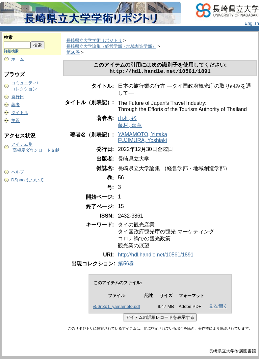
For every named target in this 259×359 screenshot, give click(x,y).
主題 (15, 120)
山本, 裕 (127, 119)
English (252, 23)
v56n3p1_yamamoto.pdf (116, 307)
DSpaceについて (27, 179)
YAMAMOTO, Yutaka (142, 135)
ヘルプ (17, 171)
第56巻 (73, 52)
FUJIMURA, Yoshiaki (142, 141)
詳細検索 (11, 51)
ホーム (17, 59)
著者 (15, 104)
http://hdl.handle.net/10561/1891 (156, 256)
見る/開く (218, 307)
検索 (8, 37)
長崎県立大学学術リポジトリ (94, 40)
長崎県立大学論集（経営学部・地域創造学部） (111, 46)
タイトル (19, 112)
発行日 (17, 96)
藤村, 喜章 (130, 126)
